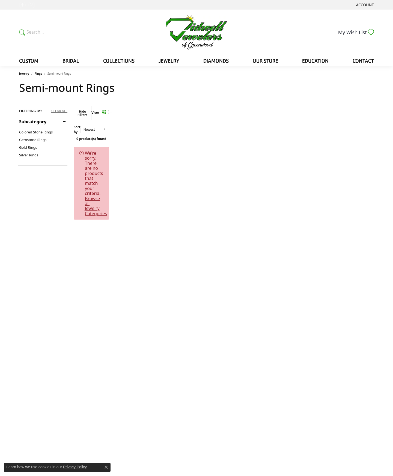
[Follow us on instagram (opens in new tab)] (31, 5)
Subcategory (32, 121)
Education (315, 60)
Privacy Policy (75, 467)
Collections (119, 60)
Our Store (265, 60)
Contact (363, 60)
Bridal (70, 60)
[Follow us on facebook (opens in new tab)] (22, 5)
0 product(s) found (224, 134)
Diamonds (216, 60)
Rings (38, 73)
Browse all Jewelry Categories (237, 149)
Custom (28, 60)
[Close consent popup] (106, 467)
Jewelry (169, 60)
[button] (364, 5)
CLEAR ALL (59, 111)
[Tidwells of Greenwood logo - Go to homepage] (196, 32)
